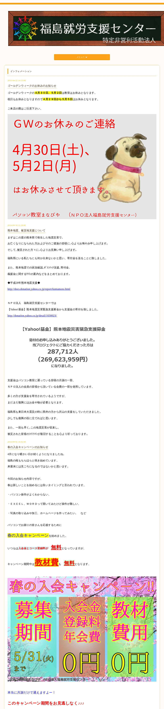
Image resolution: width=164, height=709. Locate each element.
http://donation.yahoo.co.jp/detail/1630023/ (32, 315)
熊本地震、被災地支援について (27, 230)
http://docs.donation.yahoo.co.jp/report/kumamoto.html (39, 289)
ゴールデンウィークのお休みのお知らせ (32, 85)
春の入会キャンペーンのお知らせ (28, 447)
